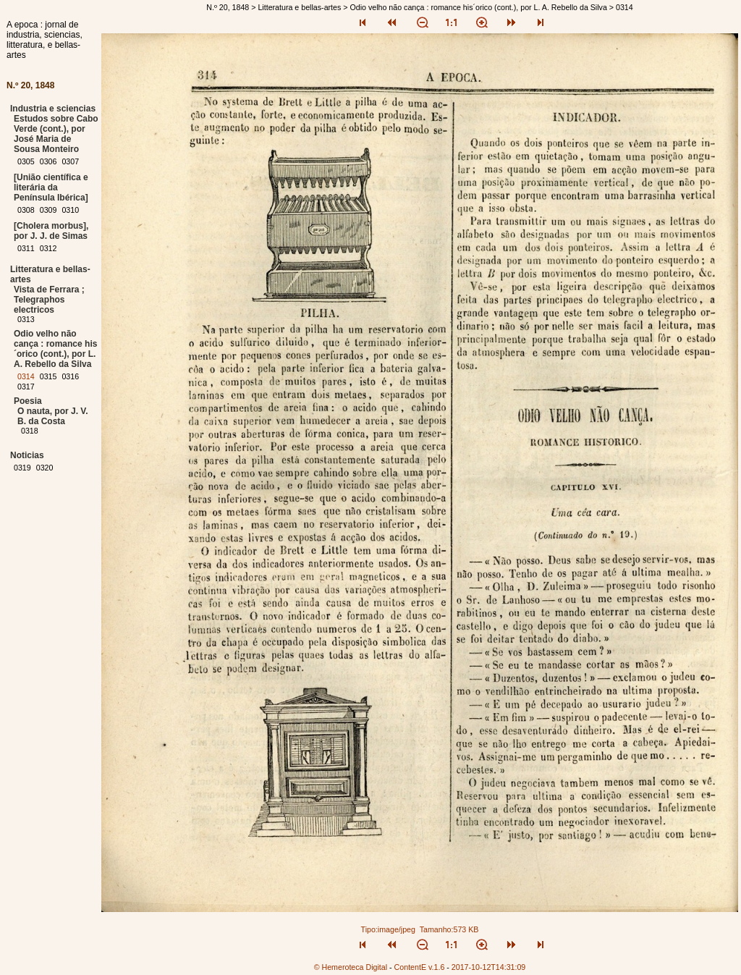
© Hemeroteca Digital (350, 967)
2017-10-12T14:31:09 (489, 967)
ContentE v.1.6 (419, 967)
